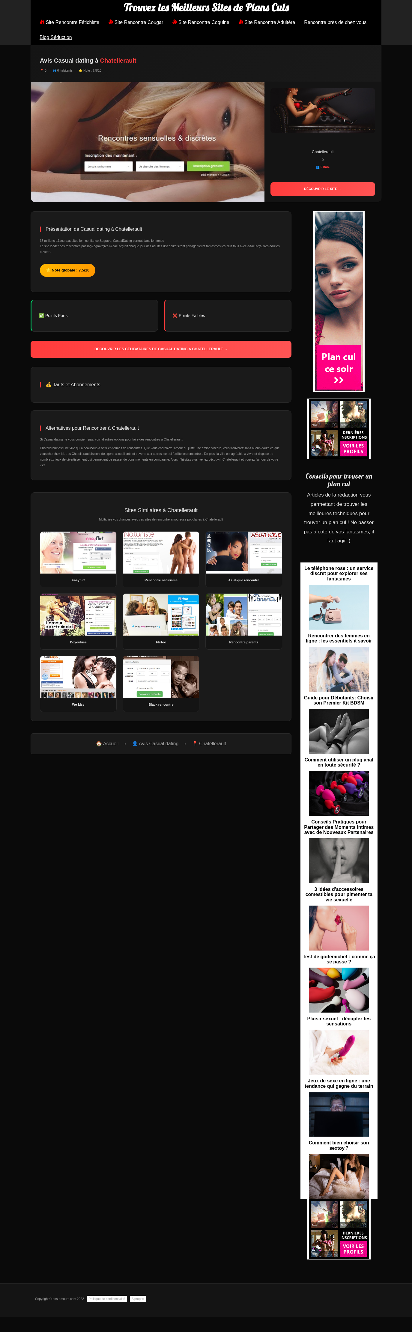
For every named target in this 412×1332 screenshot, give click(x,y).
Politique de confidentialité (106, 1299)
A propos (138, 1299)
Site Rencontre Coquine (200, 22)
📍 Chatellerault (209, 743)
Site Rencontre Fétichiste (69, 22)
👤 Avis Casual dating (155, 743)
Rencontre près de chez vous (335, 22)
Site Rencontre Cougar (135, 22)
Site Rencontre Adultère (266, 22)
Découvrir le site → (323, 189)
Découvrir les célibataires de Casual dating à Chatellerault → (161, 349)
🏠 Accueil (107, 743)
